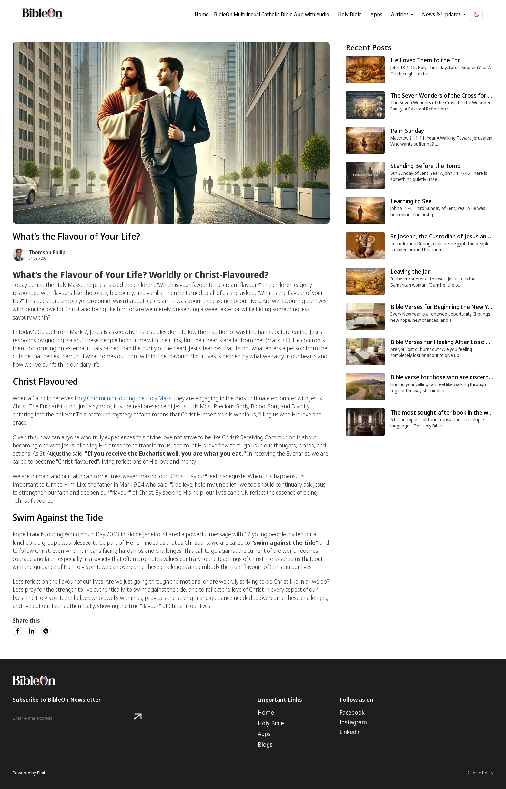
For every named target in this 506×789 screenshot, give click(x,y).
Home (266, 712)
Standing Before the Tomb (425, 166)
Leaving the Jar (410, 271)
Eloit (41, 773)
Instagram (353, 722)
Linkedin (350, 732)
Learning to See (411, 201)
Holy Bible (360, 14)
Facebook (352, 712)
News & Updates (452, 14)
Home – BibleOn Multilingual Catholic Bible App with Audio (272, 14)
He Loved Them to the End (425, 60)
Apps (387, 14)
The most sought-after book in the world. (445, 412)
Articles (410, 14)
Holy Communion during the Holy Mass (123, 398)
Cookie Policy (480, 773)
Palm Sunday (407, 130)
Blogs (265, 744)
